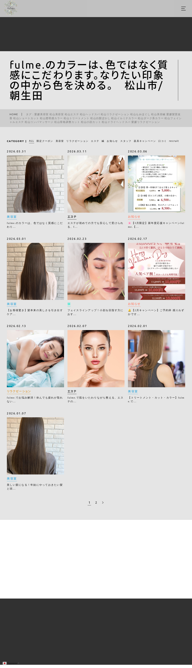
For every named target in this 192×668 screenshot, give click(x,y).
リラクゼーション (77, 141)
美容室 (60, 141)
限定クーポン (45, 141)
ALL (31, 140)
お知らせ (112, 141)
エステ (95, 141)
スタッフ (125, 141)
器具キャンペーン (145, 141)
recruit (174, 141)
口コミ (162, 141)
